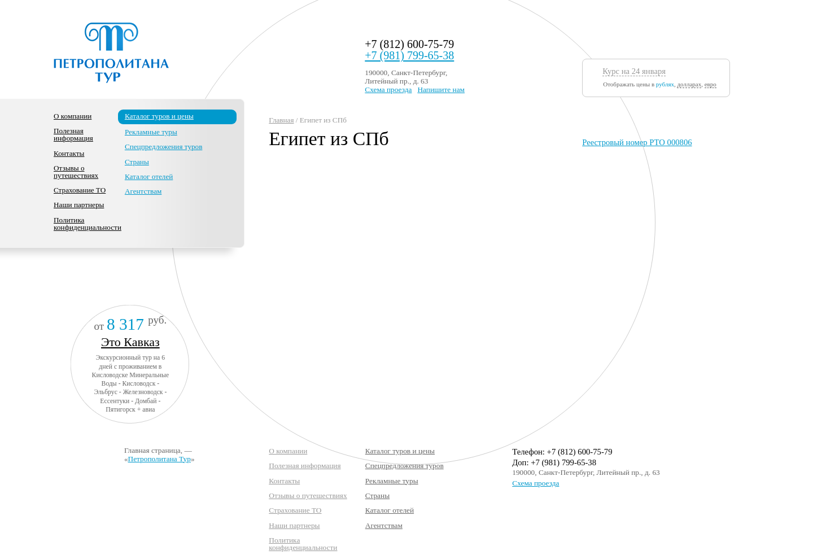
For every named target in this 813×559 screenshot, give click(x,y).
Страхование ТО (80, 190)
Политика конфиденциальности (87, 224)
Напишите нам (441, 89)
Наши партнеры (79, 204)
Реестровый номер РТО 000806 (637, 142)
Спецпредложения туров (164, 146)
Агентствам (143, 191)
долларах (689, 84)
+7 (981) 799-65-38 (409, 55)
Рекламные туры (151, 132)
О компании (72, 116)
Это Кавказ (130, 342)
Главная (281, 120)
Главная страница (152, 450)
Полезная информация (73, 134)
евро (710, 84)
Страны (137, 162)
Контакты (69, 153)
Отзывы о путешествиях (76, 172)
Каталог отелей (149, 176)
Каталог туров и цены (159, 116)
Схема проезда (388, 89)
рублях (665, 84)
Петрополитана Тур (159, 459)
